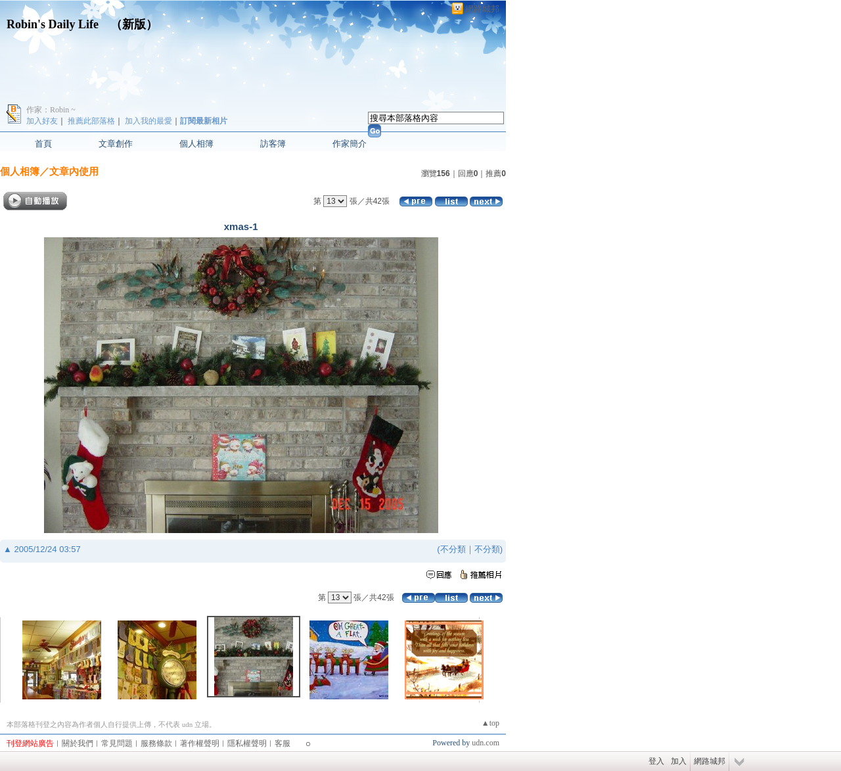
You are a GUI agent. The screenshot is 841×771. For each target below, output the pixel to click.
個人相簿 (196, 144)
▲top (490, 723)
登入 (656, 761)
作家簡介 (349, 144)
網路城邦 (482, 9)
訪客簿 (273, 144)
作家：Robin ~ (51, 109)
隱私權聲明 (247, 743)
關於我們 (77, 743)
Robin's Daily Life (53, 24)
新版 (134, 24)
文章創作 (116, 144)
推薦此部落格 (91, 121)
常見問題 (117, 743)
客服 (282, 743)
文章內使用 (74, 171)
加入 (679, 761)
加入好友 (42, 121)
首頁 (43, 144)
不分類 (453, 549)
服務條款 (156, 743)
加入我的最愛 (148, 121)
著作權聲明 (199, 743)
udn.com (485, 742)
